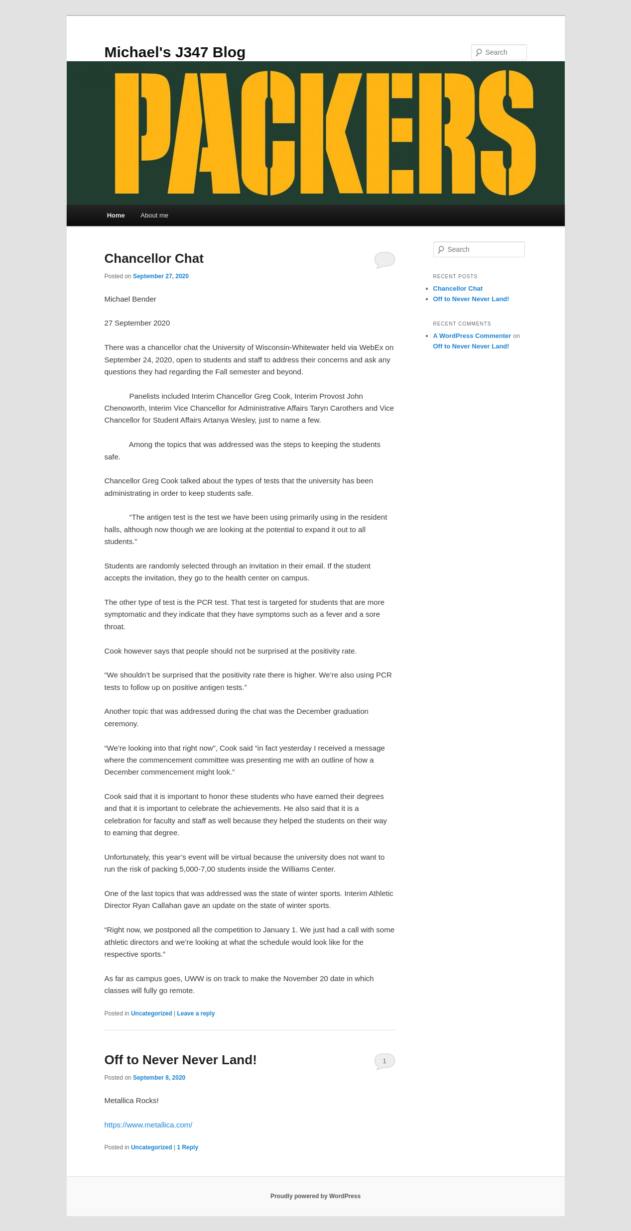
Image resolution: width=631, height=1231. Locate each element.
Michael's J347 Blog (175, 52)
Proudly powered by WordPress (315, 1196)
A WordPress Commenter (472, 335)
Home (116, 215)
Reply (187, 1147)
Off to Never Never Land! (181, 1059)
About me (154, 215)
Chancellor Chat (154, 258)
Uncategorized (151, 1013)
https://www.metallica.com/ (149, 1124)
